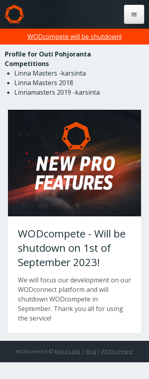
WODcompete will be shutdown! (74, 36)
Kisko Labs (68, 351)
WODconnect (117, 351)
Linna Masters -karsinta (50, 73)
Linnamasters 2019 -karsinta (57, 92)
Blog (91, 351)
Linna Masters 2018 (43, 82)
